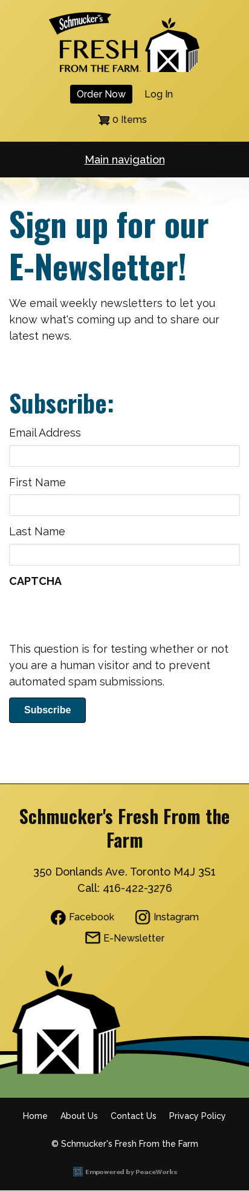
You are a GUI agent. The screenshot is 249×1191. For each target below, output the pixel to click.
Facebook (91, 917)
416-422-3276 (137, 888)
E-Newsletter (133, 938)
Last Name (37, 531)
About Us (79, 1116)
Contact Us (134, 1116)
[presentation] (101, 617)
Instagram (176, 917)
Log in (158, 94)
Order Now (101, 94)
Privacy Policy (197, 1116)
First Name (37, 482)
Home (35, 1116)
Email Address (45, 432)
